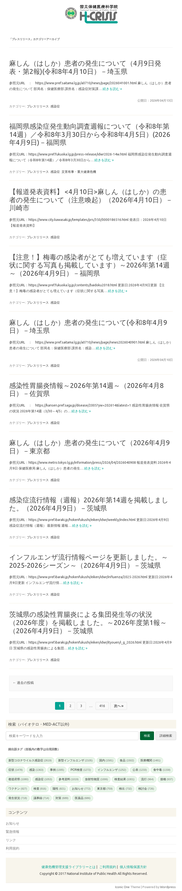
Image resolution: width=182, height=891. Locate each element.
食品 (127, 760)
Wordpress (168, 887)
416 (102, 706)
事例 (57, 770)
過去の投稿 (23, 683)
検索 (147, 735)
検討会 (146, 788)
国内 (106, 760)
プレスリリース (38, 106)
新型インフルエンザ (75, 760)
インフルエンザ (112, 770)
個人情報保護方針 (133, 867)
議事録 (41, 798)
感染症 (55, 106)
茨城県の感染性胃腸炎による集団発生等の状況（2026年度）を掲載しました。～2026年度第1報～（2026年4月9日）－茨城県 (88, 622)
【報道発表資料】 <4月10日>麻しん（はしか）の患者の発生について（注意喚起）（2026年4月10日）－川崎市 (91, 199)
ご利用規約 (107, 867)
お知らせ (81, 788)
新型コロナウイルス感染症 (30, 760)
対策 (62, 798)
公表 (140, 770)
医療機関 (150, 760)
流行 (147, 779)
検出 (125, 788)
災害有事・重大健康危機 (79, 171)
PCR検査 (80, 770)
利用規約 (12, 848)
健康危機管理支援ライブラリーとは (69, 867)
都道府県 (18, 779)
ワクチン (17, 788)
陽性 (59, 788)
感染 (36, 770)
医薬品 (83, 798)
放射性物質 (96, 779)
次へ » (118, 706)
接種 (166, 779)
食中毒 (161, 770)
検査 (40, 788)
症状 (15, 770)
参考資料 (69, 779)
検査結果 (124, 779)
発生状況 (17, 798)
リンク (11, 840)
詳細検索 (166, 735)
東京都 (105, 788)
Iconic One (122, 887)
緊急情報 (12, 832)
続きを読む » (112, 89)
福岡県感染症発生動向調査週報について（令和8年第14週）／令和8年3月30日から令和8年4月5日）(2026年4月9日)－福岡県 (89, 134)
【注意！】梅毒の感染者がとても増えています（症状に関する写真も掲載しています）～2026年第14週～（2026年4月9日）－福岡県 (89, 265)
